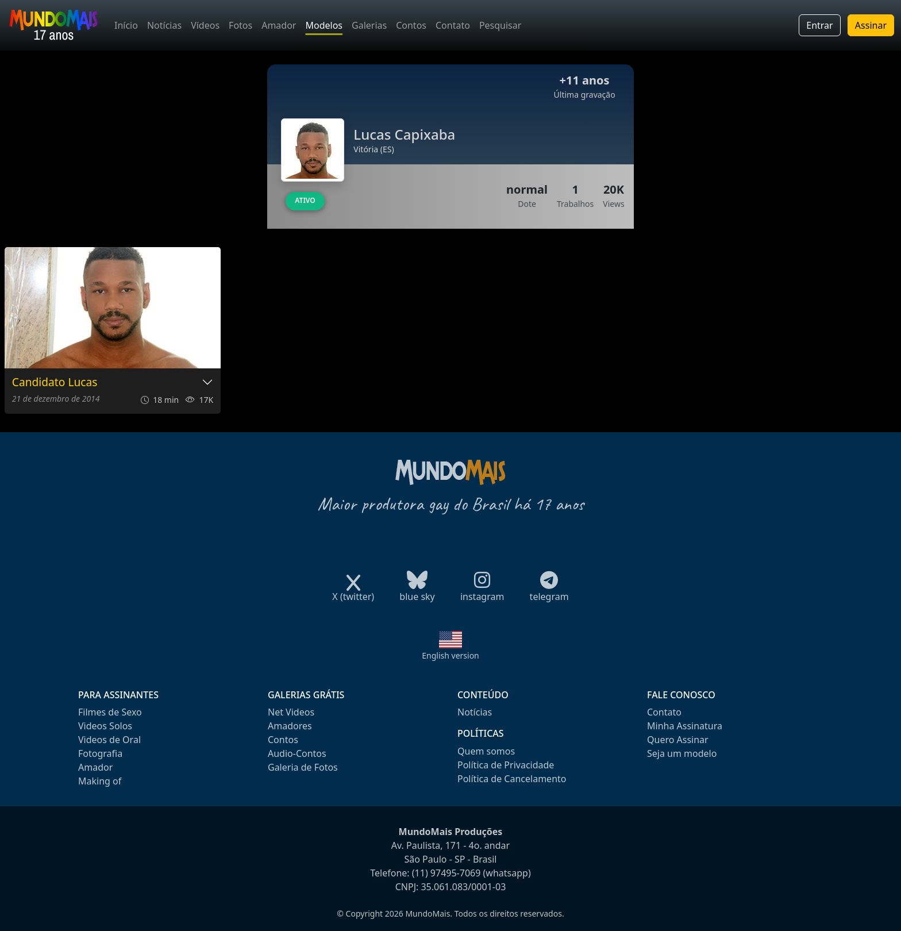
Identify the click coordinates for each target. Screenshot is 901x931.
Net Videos (291, 712)
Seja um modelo (682, 753)
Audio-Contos (297, 753)
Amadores (290, 726)
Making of (99, 781)
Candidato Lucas (55, 382)
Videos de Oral (109, 739)
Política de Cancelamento (511, 778)
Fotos (240, 25)
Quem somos (486, 751)
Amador (278, 25)
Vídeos (205, 25)
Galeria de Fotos (303, 767)
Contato (453, 25)
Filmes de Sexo (110, 712)
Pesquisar (500, 25)
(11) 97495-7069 (446, 873)
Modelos (323, 25)
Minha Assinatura (684, 726)
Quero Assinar (678, 739)
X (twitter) (353, 593)
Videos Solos (105, 726)
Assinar (871, 25)
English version (450, 655)
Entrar (819, 25)
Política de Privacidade (505, 765)
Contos (411, 25)
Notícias (164, 25)
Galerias (369, 25)
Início (126, 25)
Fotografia (100, 753)
